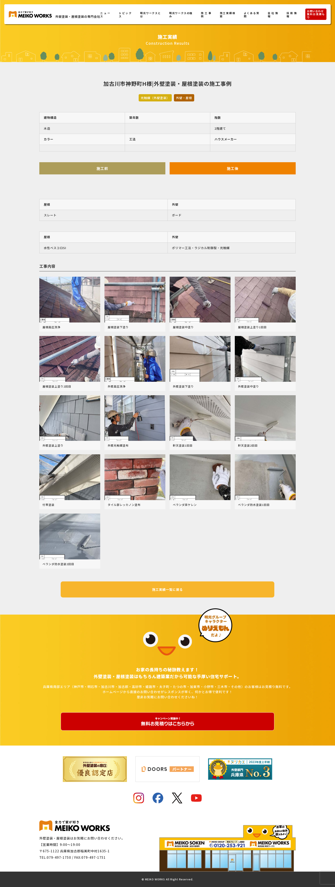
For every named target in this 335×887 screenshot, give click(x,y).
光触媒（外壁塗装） (155, 98)
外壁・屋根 (184, 98)
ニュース (105, 14)
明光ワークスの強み (180, 14)
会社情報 (273, 14)
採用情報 (292, 14)
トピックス (125, 14)
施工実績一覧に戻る (167, 589)
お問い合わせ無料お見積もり (316, 14)
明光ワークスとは (150, 14)
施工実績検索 (227, 14)
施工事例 (206, 14)
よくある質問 (251, 14)
